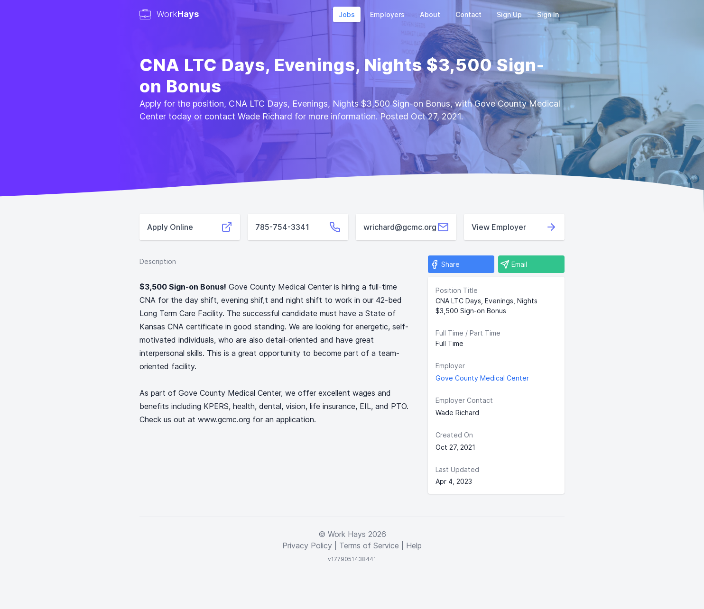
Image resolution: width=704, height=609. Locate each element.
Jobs (347, 14)
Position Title (456, 290)
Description (157, 261)
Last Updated (457, 469)
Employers (387, 14)
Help (414, 545)
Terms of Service (369, 545)
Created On (454, 435)
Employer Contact (464, 400)
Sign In (548, 14)
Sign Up (509, 14)
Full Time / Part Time (467, 333)
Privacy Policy (307, 545)
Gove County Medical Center (482, 378)
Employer (450, 366)
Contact (468, 14)
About (430, 14)
